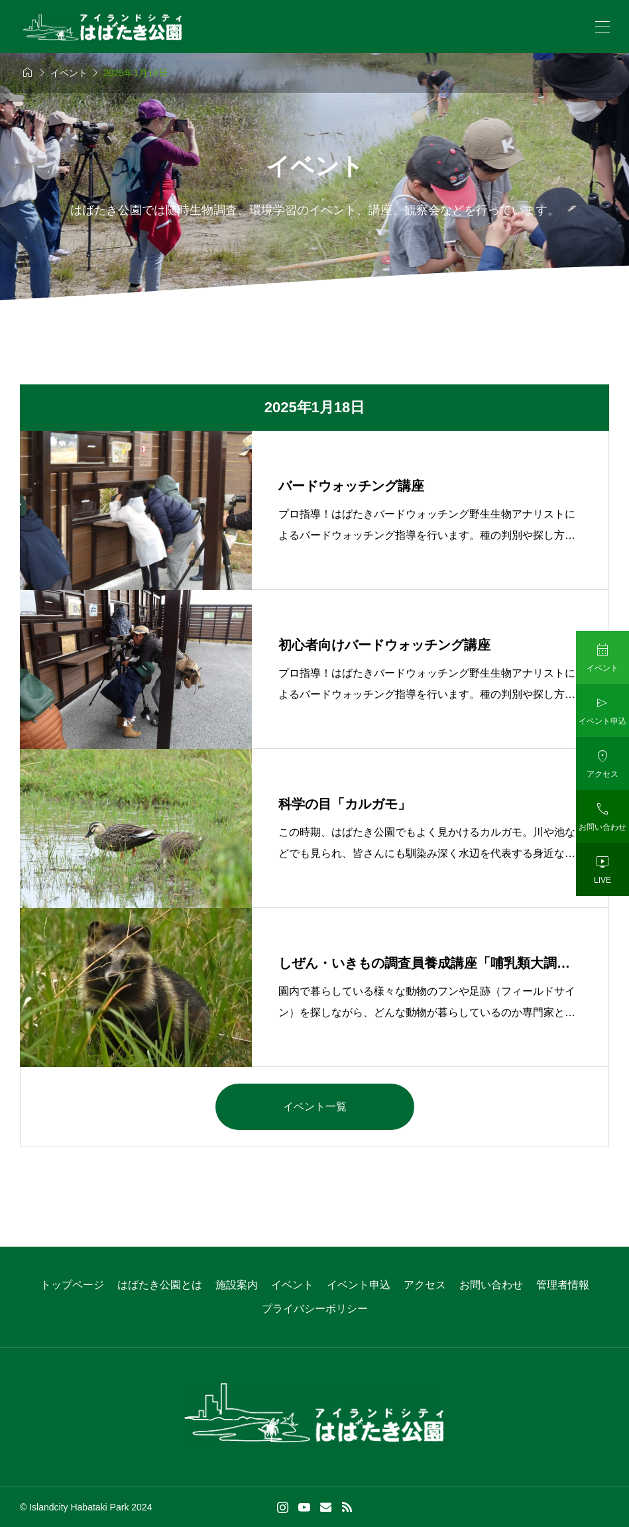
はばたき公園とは (159, 1284)
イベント (292, 1284)
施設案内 (236, 1284)
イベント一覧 (315, 1106)
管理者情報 (562, 1284)
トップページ (72, 1284)
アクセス (425, 1284)
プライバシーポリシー (315, 1308)
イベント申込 (358, 1284)
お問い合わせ (491, 1284)
